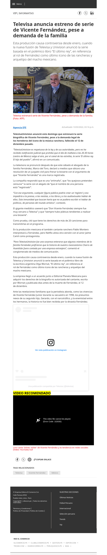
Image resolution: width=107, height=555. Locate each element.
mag (67, 546)
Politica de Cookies (37, 511)
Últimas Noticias (66, 497)
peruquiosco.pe (54, 546)
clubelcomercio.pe (40, 543)
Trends (62, 519)
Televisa (18, 472)
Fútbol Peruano (66, 503)
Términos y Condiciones (21, 508)
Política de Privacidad (21, 511)
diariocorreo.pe (35, 546)
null (31, 449)
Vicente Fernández (37, 472)
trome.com (19, 546)
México (55, 472)
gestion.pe (57, 543)
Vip (15, 13)
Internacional (65, 508)
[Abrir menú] (19, 4)
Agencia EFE (19, 127)
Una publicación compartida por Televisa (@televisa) (51, 386)
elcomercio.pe (20, 543)
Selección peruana (67, 514)
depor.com (71, 543)
